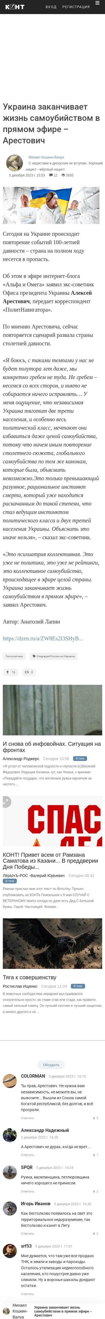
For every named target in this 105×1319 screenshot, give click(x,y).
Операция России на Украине (53, 656)
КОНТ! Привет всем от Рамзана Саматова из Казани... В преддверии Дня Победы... (50, 861)
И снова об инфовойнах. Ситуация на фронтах (52, 747)
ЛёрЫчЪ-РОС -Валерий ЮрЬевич (34, 875)
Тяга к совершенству (29, 977)
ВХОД (51, 7)
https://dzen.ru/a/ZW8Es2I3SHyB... (43, 638)
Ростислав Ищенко (20, 986)
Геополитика (14, 656)
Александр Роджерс (21, 758)
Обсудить (51, 1065)
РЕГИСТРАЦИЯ (76, 7)
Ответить (27, 1118)
